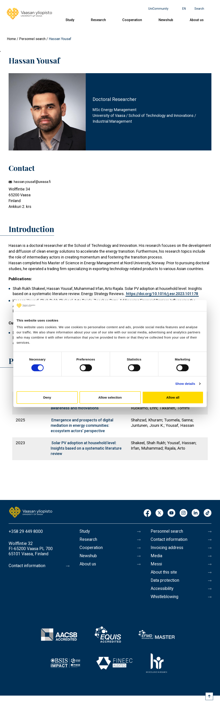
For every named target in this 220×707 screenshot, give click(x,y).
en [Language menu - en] (184, 8)
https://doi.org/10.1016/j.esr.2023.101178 (162, 293)
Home (11, 39)
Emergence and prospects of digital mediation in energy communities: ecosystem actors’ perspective (82, 425)
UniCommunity (158, 8)
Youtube (171, 513)
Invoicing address (167, 547)
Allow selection (110, 397)
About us (197, 20)
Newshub (166, 20)
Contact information (28, 565)
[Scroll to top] (209, 696)
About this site (164, 572)
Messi (156, 564)
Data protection (165, 580)
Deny (47, 397)
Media (156, 555)
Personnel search (32, 39)
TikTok (207, 513)
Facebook (147, 513)
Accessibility (163, 588)
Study (70, 20)
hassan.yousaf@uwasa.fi (32, 182)
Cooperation (132, 20)
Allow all (172, 397)
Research (98, 20)
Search (199, 8)
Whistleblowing (165, 596)
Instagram (183, 513)
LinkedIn (195, 513)
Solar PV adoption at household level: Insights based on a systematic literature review (86, 448)
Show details (185, 383)
